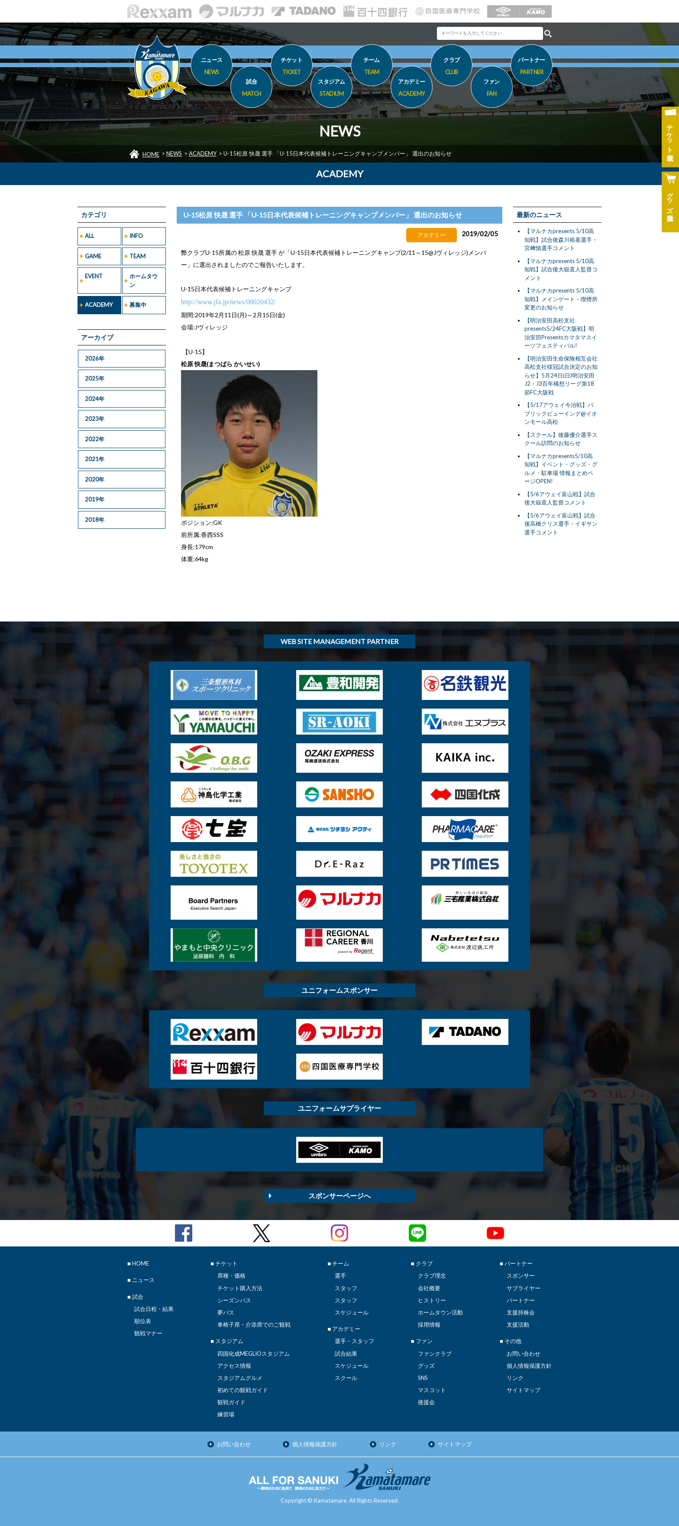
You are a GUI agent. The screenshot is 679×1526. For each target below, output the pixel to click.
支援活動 (518, 1324)
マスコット (432, 1389)
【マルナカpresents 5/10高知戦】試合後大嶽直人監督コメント (561, 269)
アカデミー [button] (411, 89)
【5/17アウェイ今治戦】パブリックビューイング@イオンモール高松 (560, 413)
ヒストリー (432, 1300)
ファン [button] (491, 89)
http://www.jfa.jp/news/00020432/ (228, 302)
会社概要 (429, 1288)
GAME (93, 256)
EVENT (94, 276)
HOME (150, 154)
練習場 (225, 1414)
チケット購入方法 (239, 1288)
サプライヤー (523, 1288)
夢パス (225, 1312)
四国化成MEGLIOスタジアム (253, 1353)
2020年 (94, 479)
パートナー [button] (531, 67)
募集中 (137, 304)
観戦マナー (148, 1333)
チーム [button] (372, 67)
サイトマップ (523, 1389)
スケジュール (352, 1312)
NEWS (174, 153)
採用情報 (429, 1324)
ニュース (211, 67)
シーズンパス (234, 1300)
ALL (89, 235)
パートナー (521, 1300)
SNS (423, 1377)
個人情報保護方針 (529, 1365)
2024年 (94, 398)
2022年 (94, 439)
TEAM (137, 256)
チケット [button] (291, 67)
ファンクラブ (435, 1353)
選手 (340, 1275)
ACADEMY (203, 153)
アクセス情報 (234, 1365)
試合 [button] (251, 89)
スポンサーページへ (339, 1195)
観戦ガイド (231, 1402)
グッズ (426, 1365)
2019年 (94, 499)
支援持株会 (521, 1312)
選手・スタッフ (354, 1340)
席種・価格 (231, 1275)
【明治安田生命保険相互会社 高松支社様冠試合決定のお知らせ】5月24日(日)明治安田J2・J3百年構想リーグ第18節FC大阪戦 (561, 375)
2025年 (94, 378)
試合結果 (346, 1353)
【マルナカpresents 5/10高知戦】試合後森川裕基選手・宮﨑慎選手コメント (561, 239)
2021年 (94, 459)
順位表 (142, 1321)
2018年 (94, 519)
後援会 (426, 1402)
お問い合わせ (523, 1353)
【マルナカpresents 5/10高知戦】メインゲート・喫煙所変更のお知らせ (561, 299)
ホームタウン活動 (440, 1312)
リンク (515, 1377)
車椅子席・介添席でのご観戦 (254, 1324)
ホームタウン (143, 280)
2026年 (94, 358)
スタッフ (346, 1288)
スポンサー (521, 1275)
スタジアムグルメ (239, 1377)
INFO (136, 235)
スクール (346, 1377)
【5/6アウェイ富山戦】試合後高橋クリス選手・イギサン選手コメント (561, 524)
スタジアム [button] (331, 89)
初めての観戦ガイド (242, 1389)
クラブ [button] (451, 67)
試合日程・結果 (154, 1308)
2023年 (94, 418)
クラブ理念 (432, 1275)
